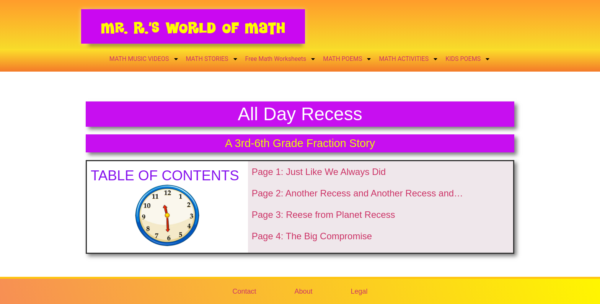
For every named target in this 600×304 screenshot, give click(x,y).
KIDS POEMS (468, 59)
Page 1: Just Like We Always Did (319, 172)
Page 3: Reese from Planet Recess (323, 214)
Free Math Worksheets (280, 59)
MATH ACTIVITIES (409, 59)
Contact (244, 291)
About (303, 291)
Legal (359, 291)
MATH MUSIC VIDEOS (144, 59)
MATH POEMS (347, 59)
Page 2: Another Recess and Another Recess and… (357, 193)
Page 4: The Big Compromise (312, 236)
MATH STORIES (212, 59)
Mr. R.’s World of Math (193, 27)
